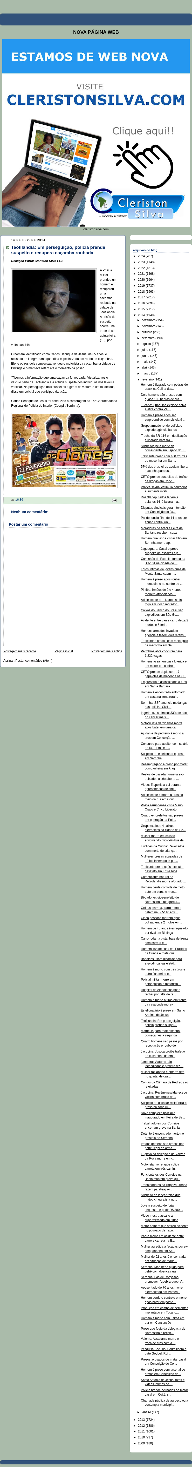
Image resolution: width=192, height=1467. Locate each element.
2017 (142, 297)
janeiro (147, 1412)
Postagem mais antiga (107, 651)
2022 (142, 268)
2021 (142, 274)
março (146, 373)
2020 (142, 280)
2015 (142, 309)
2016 (142, 303)
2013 (142, 1420)
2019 (142, 285)
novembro (149, 326)
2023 (142, 262)
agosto (147, 344)
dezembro (149, 320)
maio (145, 362)
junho (146, 356)
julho (145, 350)
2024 (142, 256)
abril (145, 367)
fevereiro (148, 379)
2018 (142, 291)
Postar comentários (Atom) (34, 660)
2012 (142, 1426)
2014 (142, 315)
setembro (148, 338)
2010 (142, 1437)
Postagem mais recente (19, 651)
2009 (142, 1443)
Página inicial (63, 651)
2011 (142, 1431)
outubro (147, 332)
